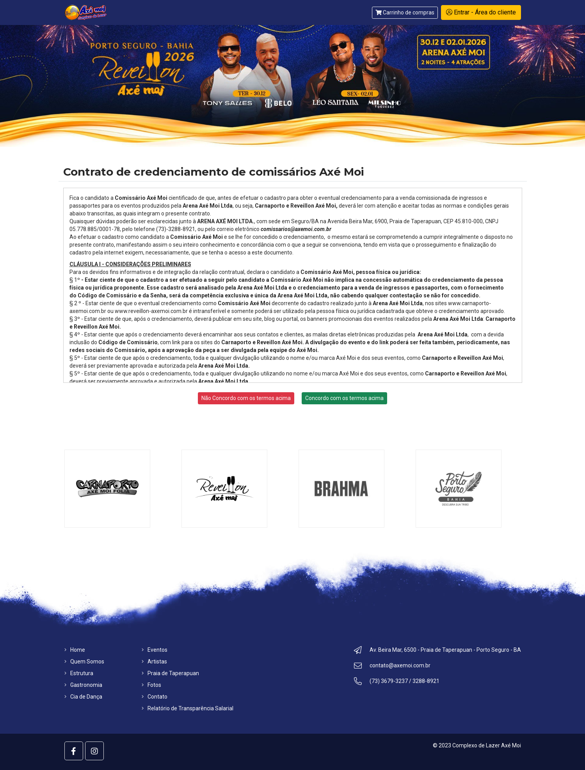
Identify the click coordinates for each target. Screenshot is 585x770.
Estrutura (78, 673)
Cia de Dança (83, 697)
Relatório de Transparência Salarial (187, 708)
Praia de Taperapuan (170, 673)
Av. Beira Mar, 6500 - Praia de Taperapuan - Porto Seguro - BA (437, 651)
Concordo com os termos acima (344, 398)
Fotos (151, 685)
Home (74, 650)
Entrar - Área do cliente (481, 12)
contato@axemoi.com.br (392, 666)
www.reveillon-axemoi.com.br (151, 311)
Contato (154, 697)
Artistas (154, 661)
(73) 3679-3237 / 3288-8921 (396, 682)
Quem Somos (84, 661)
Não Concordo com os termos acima (246, 398)
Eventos (154, 650)
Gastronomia (83, 685)
